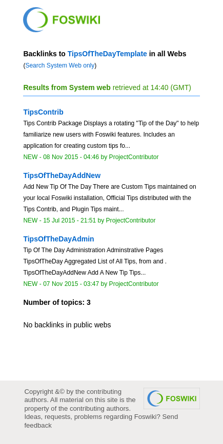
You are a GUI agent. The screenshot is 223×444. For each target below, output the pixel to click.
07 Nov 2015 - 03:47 (71, 283)
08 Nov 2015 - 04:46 (71, 157)
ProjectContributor (134, 157)
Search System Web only (59, 65)
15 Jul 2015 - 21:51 (69, 220)
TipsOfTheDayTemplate (107, 54)
